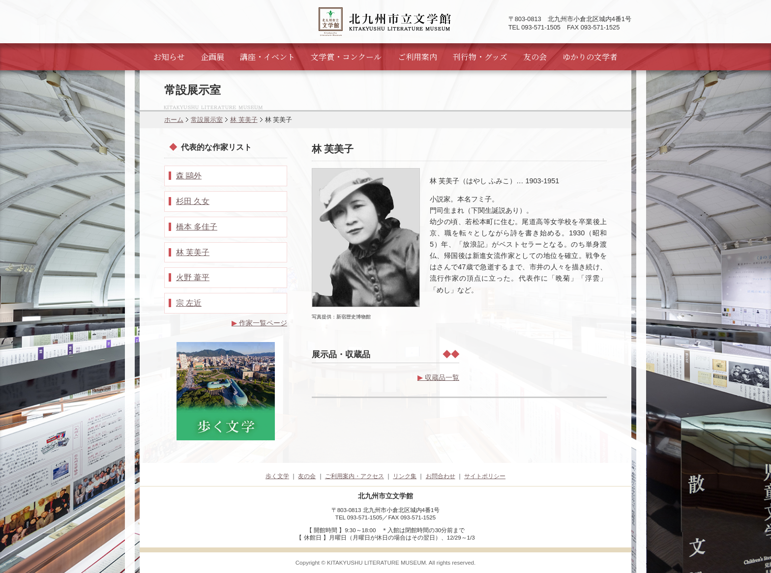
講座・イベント (267, 56)
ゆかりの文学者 (590, 56)
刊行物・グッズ (480, 56)
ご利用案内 (417, 56)
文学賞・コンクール (346, 56)
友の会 (535, 56)
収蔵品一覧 (438, 377)
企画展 (212, 56)
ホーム (173, 119)
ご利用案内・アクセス (354, 476)
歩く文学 (277, 476)
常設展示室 (207, 119)
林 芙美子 (244, 119)
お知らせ (169, 56)
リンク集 (404, 476)
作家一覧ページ (259, 323)
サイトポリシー (484, 476)
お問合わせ (440, 476)
